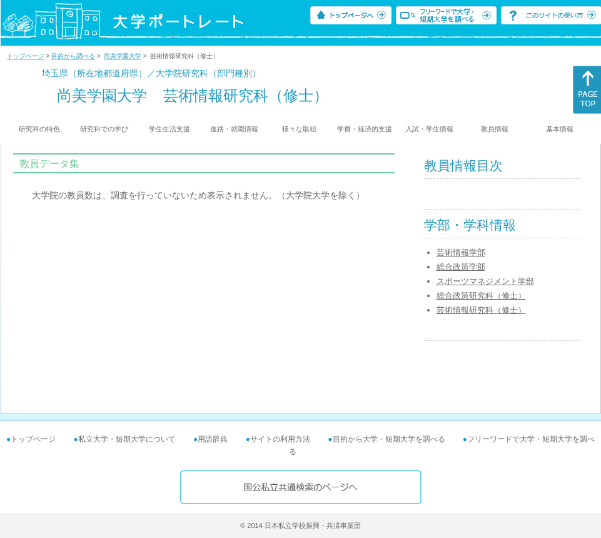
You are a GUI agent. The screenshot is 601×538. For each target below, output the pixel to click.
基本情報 (559, 129)
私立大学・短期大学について (127, 439)
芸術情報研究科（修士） (481, 310)
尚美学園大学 (122, 56)
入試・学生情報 (429, 129)
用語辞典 (213, 439)
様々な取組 (299, 129)
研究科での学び (104, 129)
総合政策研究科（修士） (481, 295)
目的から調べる (73, 56)
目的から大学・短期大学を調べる (389, 439)
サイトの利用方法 (280, 439)
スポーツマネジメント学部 (485, 281)
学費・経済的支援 (364, 129)
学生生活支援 (169, 129)
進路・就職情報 (234, 129)
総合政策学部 (461, 267)
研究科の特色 (39, 129)
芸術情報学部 (461, 252)
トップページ (25, 56)
